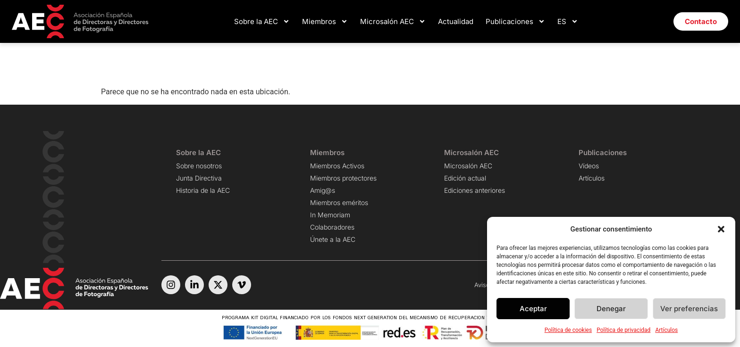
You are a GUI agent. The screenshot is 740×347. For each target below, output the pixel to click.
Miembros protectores (343, 178)
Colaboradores (332, 227)
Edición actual (465, 178)
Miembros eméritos (339, 202)
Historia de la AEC (203, 190)
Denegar (611, 308)
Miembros (325, 21)
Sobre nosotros (199, 166)
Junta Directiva (199, 178)
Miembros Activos (337, 166)
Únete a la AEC (332, 239)
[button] (721, 229)
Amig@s (322, 190)
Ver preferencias (689, 308)
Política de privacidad (623, 330)
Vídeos (589, 166)
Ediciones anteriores (474, 190)
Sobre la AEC (262, 21)
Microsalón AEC (393, 21)
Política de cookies (568, 330)
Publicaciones (515, 21)
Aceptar (533, 308)
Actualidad (455, 21)
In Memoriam (330, 215)
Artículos (666, 330)
